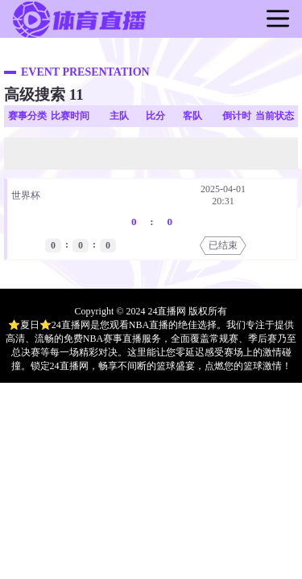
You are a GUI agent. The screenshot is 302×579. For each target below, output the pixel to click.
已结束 (223, 245)
